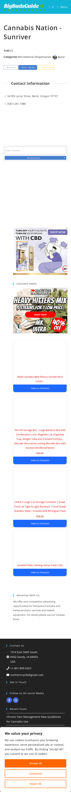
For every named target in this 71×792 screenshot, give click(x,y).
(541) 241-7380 (16, 103)
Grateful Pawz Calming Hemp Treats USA (40, 565)
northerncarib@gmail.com (27, 675)
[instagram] (16, 700)
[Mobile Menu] (61, 7)
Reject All (35, 784)
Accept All (36, 763)
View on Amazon (40, 388)
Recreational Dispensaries (34, 57)
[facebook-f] (9, 700)
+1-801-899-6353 (20, 668)
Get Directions (33, 158)
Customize (35, 773)
